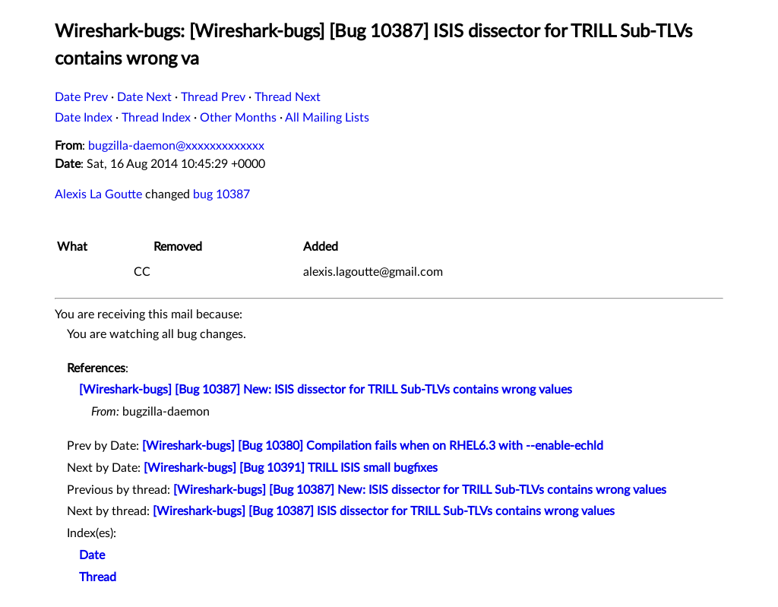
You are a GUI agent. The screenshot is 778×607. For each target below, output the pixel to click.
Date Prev (81, 97)
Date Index (83, 118)
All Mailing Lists (327, 118)
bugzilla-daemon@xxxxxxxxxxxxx (176, 146)
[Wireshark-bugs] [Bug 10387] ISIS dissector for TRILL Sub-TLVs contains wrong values (384, 511)
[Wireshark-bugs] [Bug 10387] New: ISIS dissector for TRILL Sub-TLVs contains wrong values (325, 390)
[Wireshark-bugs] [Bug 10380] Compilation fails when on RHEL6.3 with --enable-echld (372, 446)
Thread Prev (213, 97)
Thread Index (156, 118)
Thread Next (288, 97)
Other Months (238, 118)
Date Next (144, 97)
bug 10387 (221, 194)
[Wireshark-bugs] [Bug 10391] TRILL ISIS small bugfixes (291, 468)
